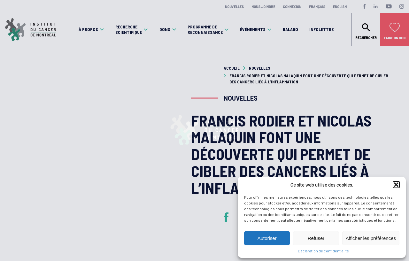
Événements (253, 29)
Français (317, 6)
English (340, 6)
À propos (88, 29)
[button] (396, 184)
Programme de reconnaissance (205, 29)
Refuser (316, 238)
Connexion (292, 6)
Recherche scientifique (128, 29)
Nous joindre (263, 6)
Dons (164, 29)
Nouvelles (234, 6)
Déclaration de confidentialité (323, 251)
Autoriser (267, 238)
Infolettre (321, 29)
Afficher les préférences (371, 238)
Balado (290, 29)
